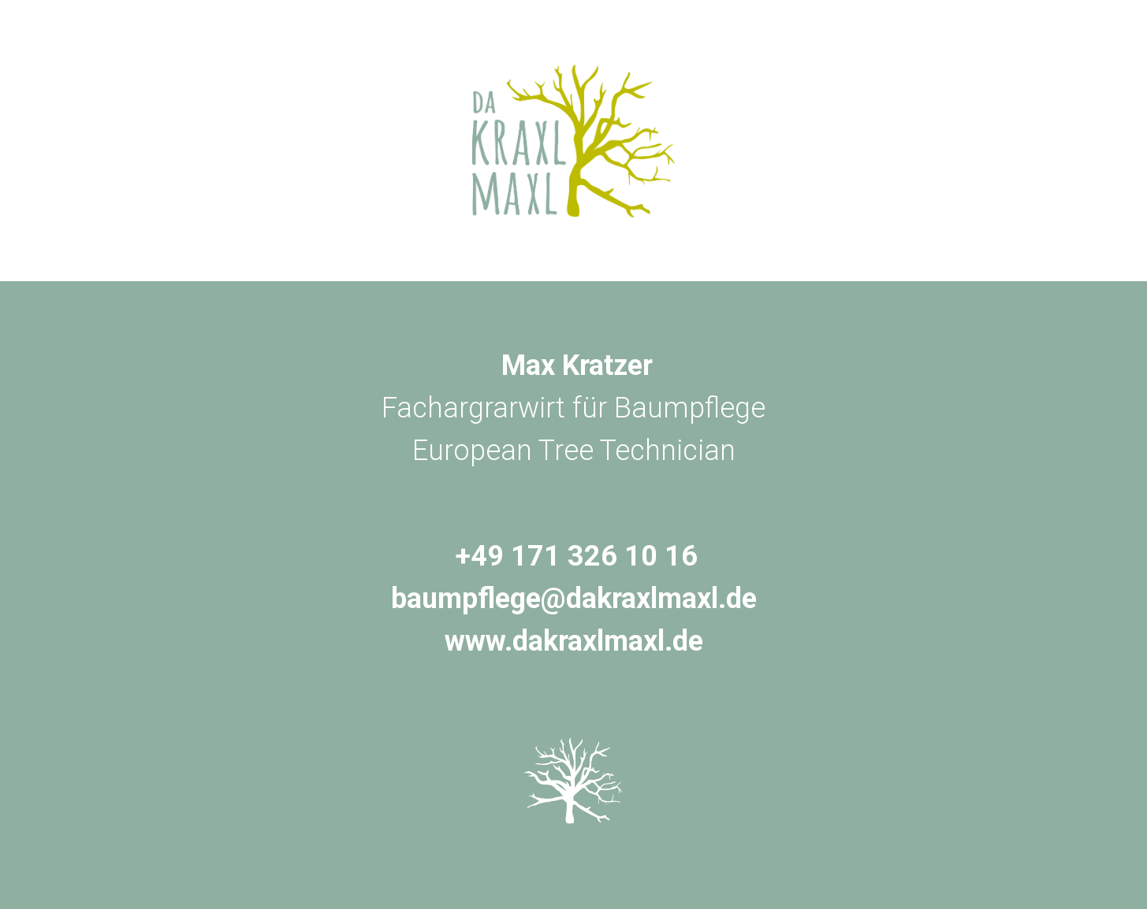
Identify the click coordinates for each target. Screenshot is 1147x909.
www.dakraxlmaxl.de (574, 641)
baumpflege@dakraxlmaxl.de (574, 598)
